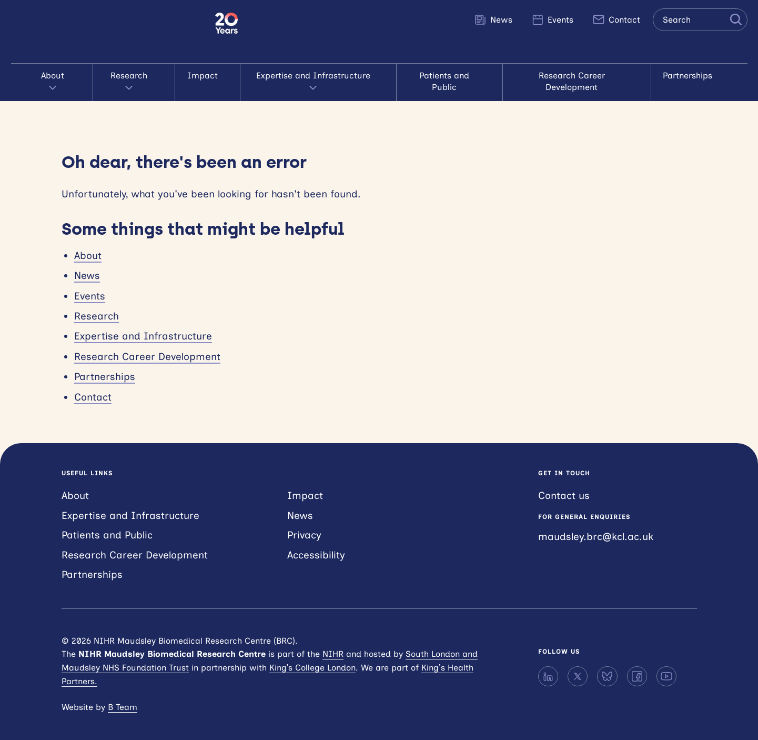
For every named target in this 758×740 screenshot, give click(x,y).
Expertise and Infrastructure (315, 76)
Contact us (564, 484)
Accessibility (316, 543)
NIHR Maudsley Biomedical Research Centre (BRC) (113, 32)
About (57, 76)
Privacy (304, 523)
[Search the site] (700, 19)
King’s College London (312, 656)
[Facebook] (637, 665)
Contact (616, 19)
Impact (205, 76)
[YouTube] (666, 665)
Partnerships (695, 76)
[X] (578, 665)
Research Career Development (579, 76)
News (493, 19)
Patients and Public (449, 76)
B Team (122, 696)
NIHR (332, 642)
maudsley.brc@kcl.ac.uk (595, 524)
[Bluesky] (607, 665)
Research (133, 76)
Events (552, 19)
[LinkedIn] (548, 665)
